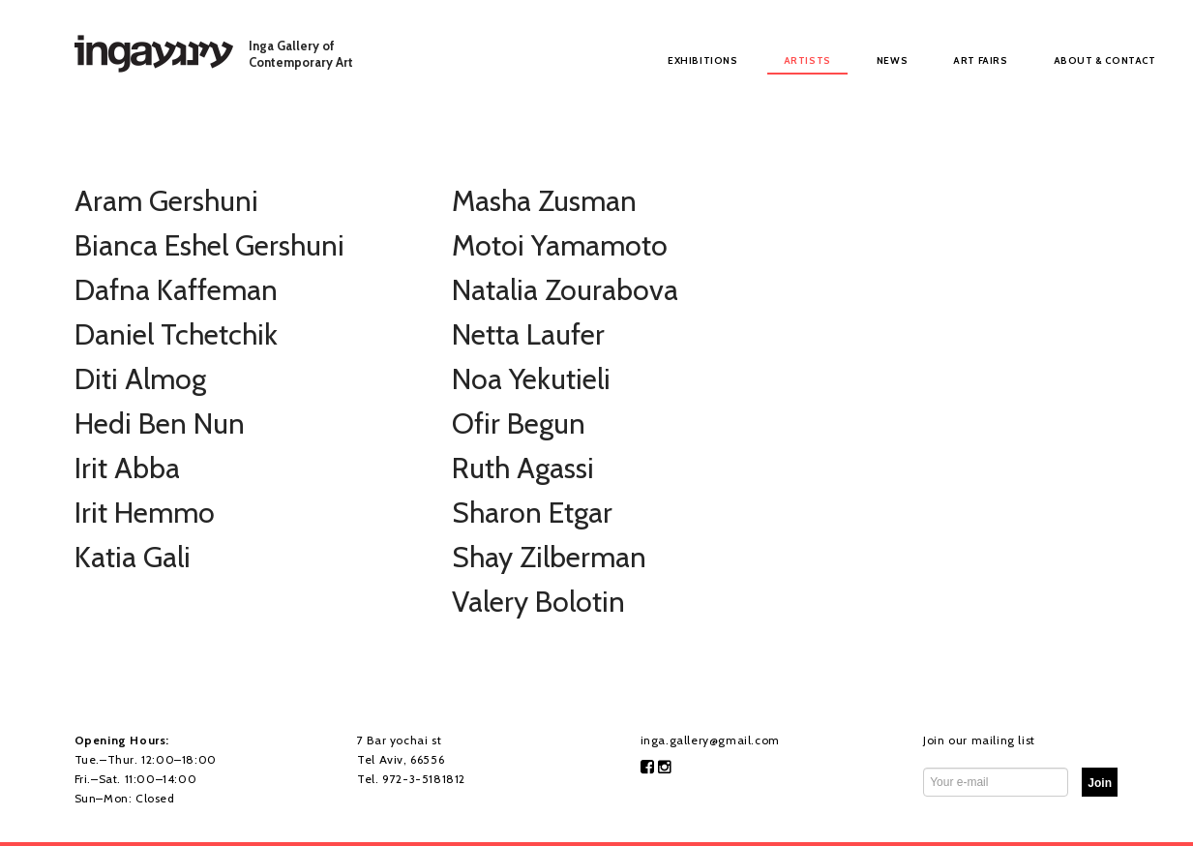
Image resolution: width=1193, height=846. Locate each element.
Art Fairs (980, 60)
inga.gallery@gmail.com (710, 740)
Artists (807, 60)
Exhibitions (703, 60)
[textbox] (1100, 782)
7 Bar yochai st (399, 740)
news (892, 60)
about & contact (1105, 60)
